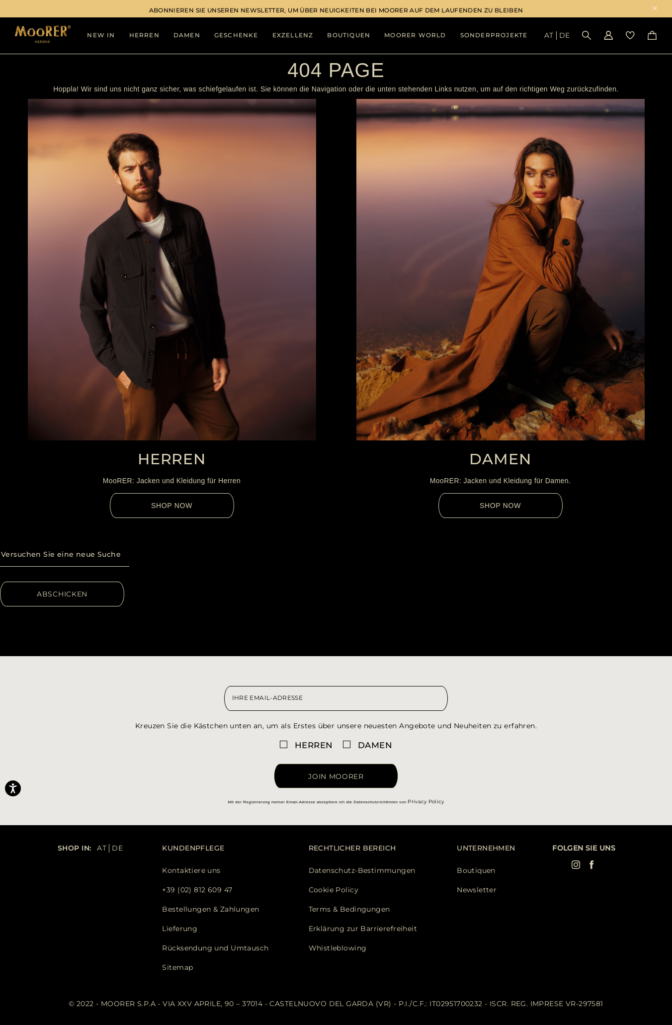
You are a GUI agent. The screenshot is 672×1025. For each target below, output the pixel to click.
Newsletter (477, 889)
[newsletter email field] (336, 698)
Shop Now (171, 506)
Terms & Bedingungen (349, 909)
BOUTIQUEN (348, 35)
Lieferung (179, 928)
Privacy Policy (426, 801)
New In (101, 35)
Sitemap (177, 967)
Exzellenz (293, 35)
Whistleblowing (338, 947)
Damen (186, 35)
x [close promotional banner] (655, 9)
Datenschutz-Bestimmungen (362, 870)
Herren (144, 35)
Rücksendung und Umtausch (215, 947)
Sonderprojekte (494, 35)
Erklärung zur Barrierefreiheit (363, 928)
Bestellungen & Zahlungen (210, 909)
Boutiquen (476, 870)
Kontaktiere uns (191, 870)
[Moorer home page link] (43, 35)
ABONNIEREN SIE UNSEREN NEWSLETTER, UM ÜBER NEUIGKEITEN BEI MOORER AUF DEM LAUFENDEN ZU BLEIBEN (336, 10)
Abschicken (62, 594)
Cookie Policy (333, 889)
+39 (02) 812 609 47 (197, 889)
